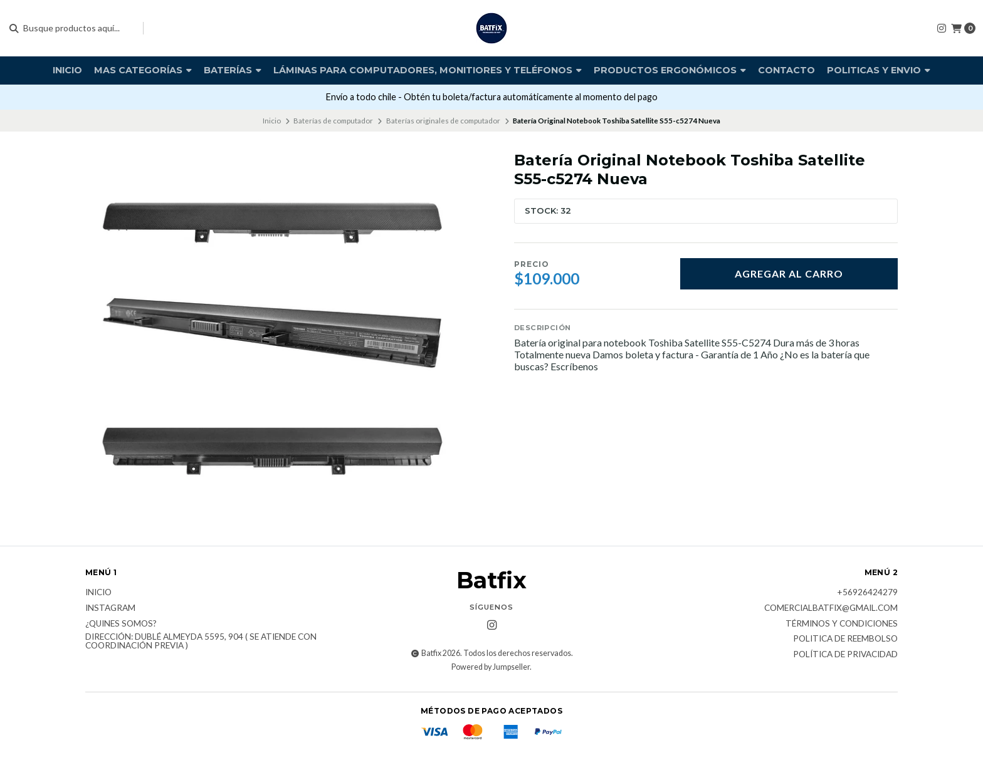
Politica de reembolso (845, 639)
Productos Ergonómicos (670, 70)
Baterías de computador (333, 121)
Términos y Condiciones (842, 624)
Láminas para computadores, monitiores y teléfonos (427, 70)
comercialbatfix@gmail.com (831, 608)
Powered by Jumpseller (490, 667)
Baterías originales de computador (443, 121)
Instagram (110, 608)
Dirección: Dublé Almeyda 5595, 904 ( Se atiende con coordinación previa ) (201, 641)
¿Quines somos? (121, 624)
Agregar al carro (789, 273)
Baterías (232, 70)
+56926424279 (867, 592)
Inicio (67, 70)
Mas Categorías (143, 70)
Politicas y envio (878, 70)
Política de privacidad (845, 654)
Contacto (786, 70)
